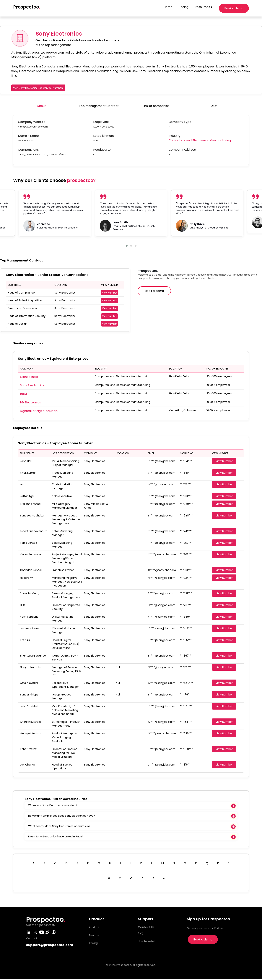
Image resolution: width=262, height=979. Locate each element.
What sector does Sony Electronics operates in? (59, 826)
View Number (109, 292)
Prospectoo (26, 7)
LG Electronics (30, 402)
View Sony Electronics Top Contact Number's (38, 88)
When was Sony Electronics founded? (52, 805)
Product (94, 927)
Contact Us (146, 927)
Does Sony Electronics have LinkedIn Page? (56, 836)
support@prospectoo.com (49, 944)
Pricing (183, 7)
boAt (23, 394)
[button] (126, 246)
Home (168, 7)
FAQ (140, 933)
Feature (94, 935)
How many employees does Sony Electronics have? (61, 816)
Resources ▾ (203, 7)
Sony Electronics (32, 385)
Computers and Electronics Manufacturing (200, 140)
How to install (146, 941)
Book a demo (233, 8)
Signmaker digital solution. (39, 411)
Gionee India (29, 377)
